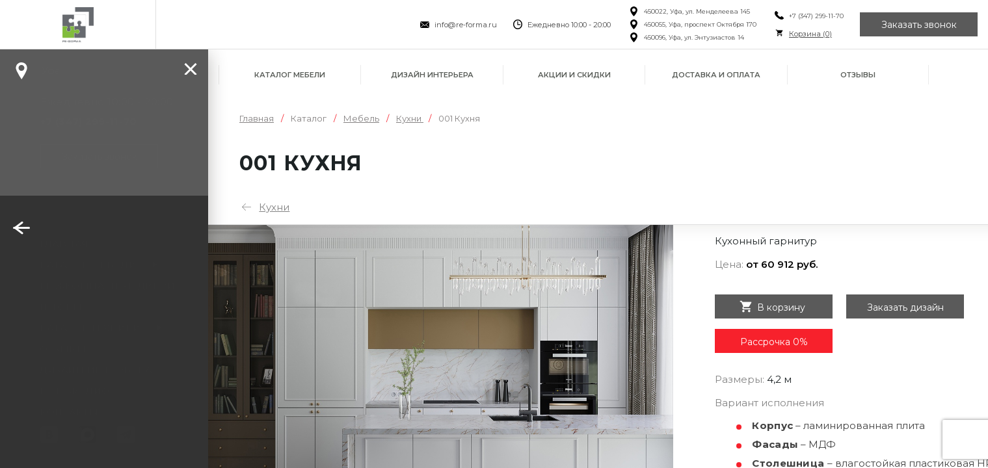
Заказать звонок (919, 25)
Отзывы (857, 74)
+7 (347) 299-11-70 (816, 16)
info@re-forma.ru (465, 24)
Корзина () (810, 33)
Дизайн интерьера (432, 74)
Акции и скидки (574, 74)
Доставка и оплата (716, 74)
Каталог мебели (289, 74)
